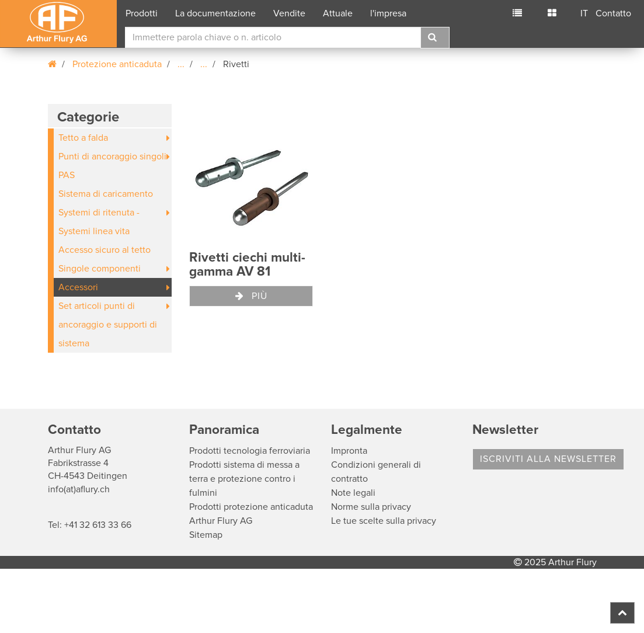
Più (251, 296)
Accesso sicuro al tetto (104, 250)
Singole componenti (99, 268)
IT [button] (584, 13)
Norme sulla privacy (371, 507)
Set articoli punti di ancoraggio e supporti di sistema (107, 324)
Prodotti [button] (142, 13)
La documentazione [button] (215, 13)
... (181, 64)
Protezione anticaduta (117, 64)
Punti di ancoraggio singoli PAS (112, 166)
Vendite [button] (289, 13)
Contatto (613, 13)
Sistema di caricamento (105, 194)
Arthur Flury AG (220, 521)
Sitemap (205, 535)
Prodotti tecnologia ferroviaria (249, 451)
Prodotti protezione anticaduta (251, 507)
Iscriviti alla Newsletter (548, 459)
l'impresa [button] (388, 13)
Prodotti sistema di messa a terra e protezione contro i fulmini (244, 479)
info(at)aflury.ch (79, 489)
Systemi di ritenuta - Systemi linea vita (99, 222)
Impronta (349, 451)
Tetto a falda (83, 138)
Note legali (353, 493)
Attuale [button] (338, 13)
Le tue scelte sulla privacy (383, 521)
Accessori (78, 287)
